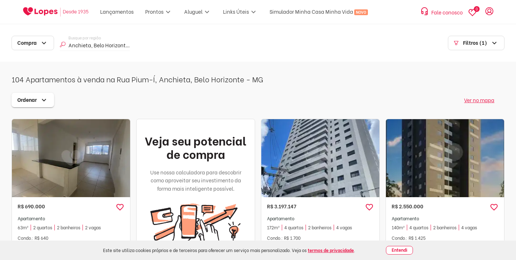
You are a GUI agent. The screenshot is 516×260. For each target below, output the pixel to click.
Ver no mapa (479, 100)
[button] (120, 207)
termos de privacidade (331, 250)
